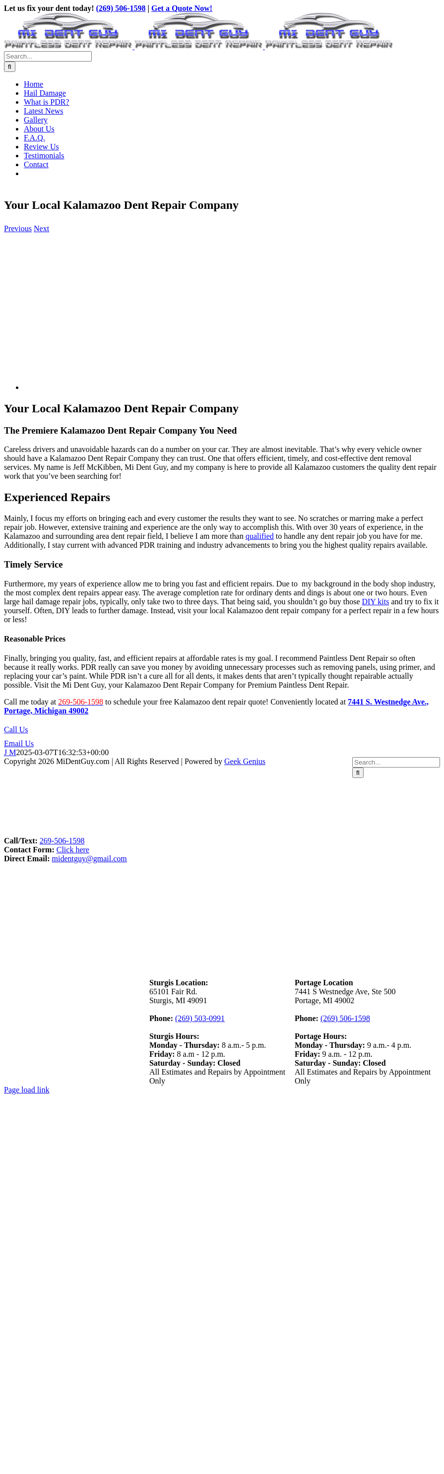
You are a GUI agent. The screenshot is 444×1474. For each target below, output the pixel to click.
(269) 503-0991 (200, 1018)
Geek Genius (244, 761)
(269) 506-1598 (121, 8)
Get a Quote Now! (181, 8)
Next (41, 228)
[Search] (9, 67)
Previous (18, 228)
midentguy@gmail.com (89, 858)
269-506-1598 (62, 840)
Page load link (27, 1090)
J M (10, 752)
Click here (73, 849)
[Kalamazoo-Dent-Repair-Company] (123, 387)
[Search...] (48, 56)
